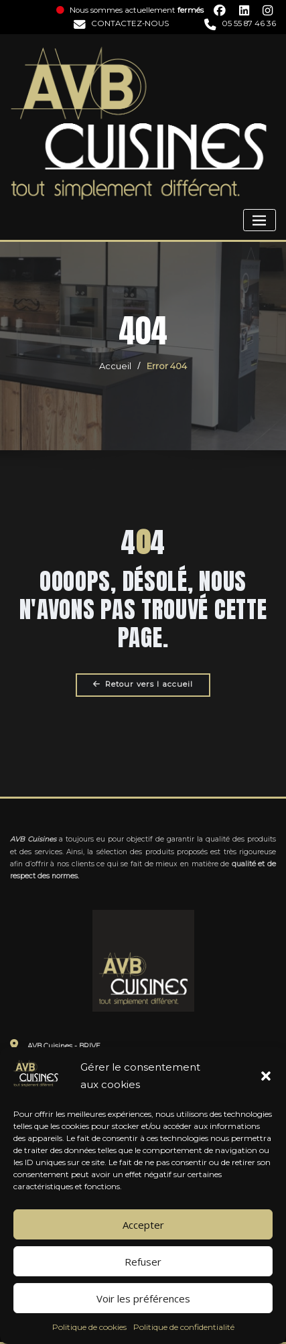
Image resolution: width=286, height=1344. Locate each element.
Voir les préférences (143, 1298)
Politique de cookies (89, 1327)
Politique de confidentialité (183, 1327)
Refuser (143, 1261)
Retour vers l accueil (143, 684)
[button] (266, 1076)
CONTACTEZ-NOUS (121, 23)
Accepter (143, 1224)
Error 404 (167, 365)
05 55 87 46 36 (240, 23)
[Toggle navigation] (259, 220)
